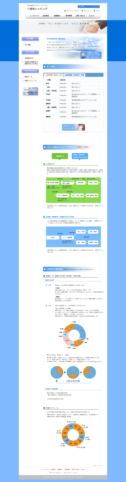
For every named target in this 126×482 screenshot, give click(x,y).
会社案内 (46, 16)
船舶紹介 (57, 16)
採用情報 (69, 16)
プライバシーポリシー (55, 472)
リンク (75, 472)
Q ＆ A (91, 16)
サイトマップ (67, 472)
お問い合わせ (80, 16)
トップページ (34, 16)
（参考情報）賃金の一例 (53, 75)
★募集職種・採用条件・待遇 (74, 75)
